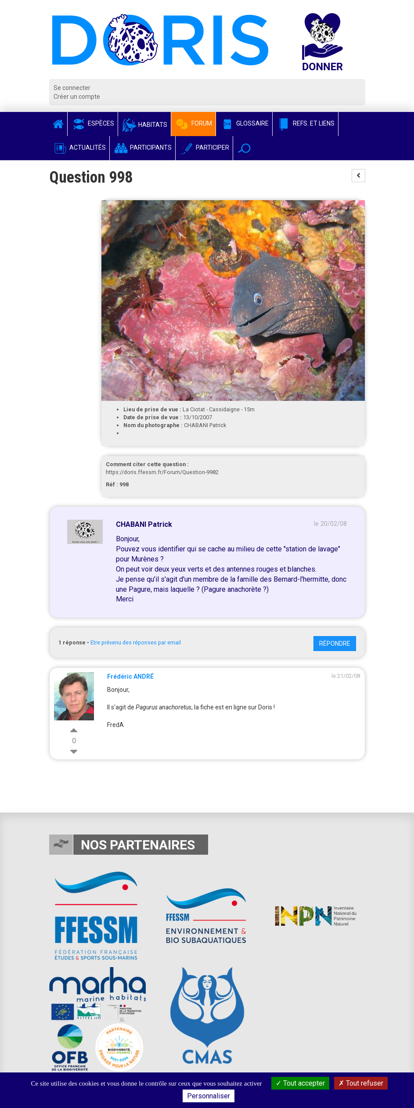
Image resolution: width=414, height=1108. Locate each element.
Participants (142, 147)
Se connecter (72, 87)
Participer (204, 147)
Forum (193, 123)
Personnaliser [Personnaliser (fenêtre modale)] (208, 1096)
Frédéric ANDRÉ (130, 676)
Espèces (92, 123)
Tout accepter (300, 1083)
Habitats (144, 124)
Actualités (79, 147)
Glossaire (244, 123)
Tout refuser (360, 1083)
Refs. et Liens (305, 123)
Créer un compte (77, 96)
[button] (244, 148)
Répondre (334, 643)
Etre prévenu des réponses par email (135, 642)
